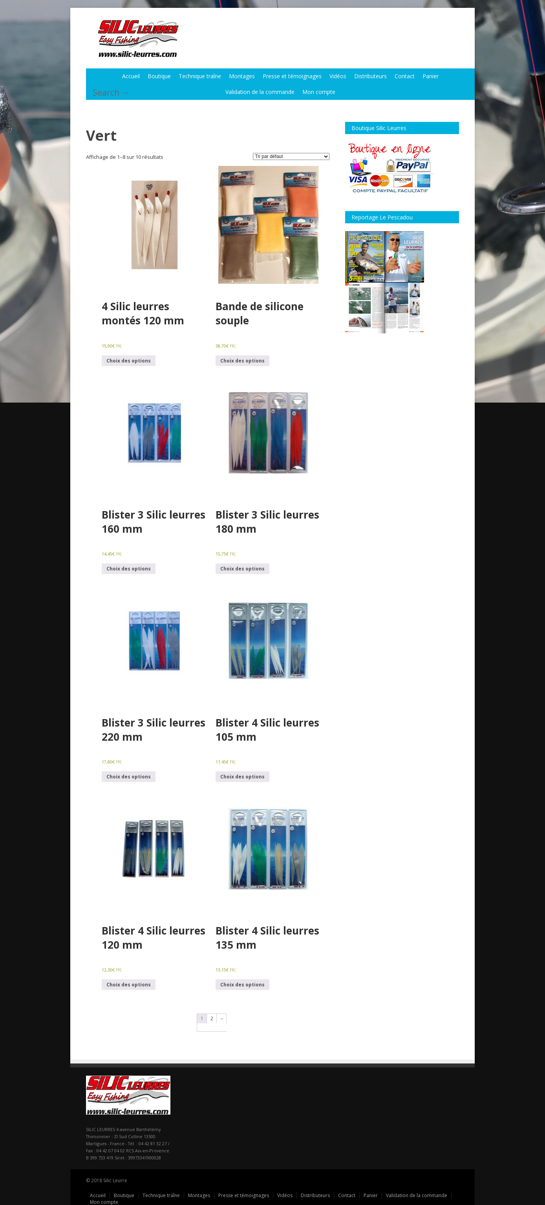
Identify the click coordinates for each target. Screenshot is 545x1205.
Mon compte (318, 91)
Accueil (131, 75)
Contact (405, 75)
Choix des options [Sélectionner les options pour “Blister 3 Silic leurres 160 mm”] (128, 568)
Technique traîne (200, 75)
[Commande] (291, 156)
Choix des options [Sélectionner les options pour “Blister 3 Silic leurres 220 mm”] (128, 776)
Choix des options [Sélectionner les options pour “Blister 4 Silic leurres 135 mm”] (242, 984)
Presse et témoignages (292, 75)
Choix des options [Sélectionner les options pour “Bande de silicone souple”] (242, 360)
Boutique (159, 75)
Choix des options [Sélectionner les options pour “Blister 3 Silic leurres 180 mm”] (242, 568)
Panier (430, 75)
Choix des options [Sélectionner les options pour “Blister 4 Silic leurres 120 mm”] (128, 984)
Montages (242, 75)
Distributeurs (370, 75)
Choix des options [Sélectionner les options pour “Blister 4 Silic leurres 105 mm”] (242, 776)
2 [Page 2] (211, 1018)
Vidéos (337, 75)
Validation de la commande (259, 91)
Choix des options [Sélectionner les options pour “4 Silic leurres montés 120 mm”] (128, 360)
